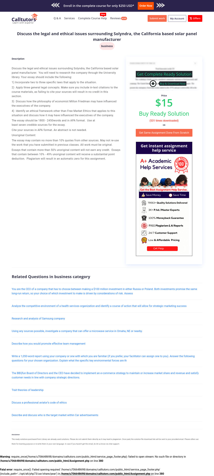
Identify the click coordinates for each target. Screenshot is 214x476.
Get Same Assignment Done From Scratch (164, 132)
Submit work (157, 18)
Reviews (115, 18)
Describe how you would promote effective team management (48, 343)
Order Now (145, 5)
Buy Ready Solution (164, 114)
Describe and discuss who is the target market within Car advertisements (55, 415)
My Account (177, 18)
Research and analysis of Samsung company (38, 318)
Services (69, 18)
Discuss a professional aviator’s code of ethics (39, 402)
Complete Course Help (92, 18)
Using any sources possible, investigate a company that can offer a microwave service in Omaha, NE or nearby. (77, 331)
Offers (195, 18)
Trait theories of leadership (27, 390)
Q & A (57, 18)
